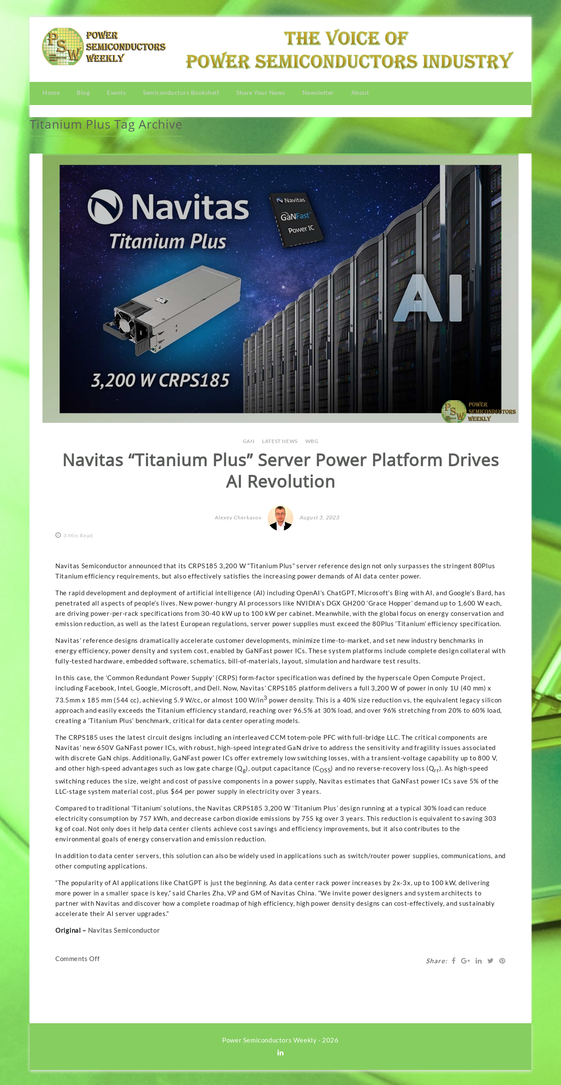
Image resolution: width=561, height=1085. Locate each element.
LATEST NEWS (280, 439)
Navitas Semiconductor (124, 928)
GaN (249, 439)
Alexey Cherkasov (238, 515)
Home (51, 92)
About (360, 92)
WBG (312, 439)
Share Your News (260, 92)
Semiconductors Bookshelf (181, 92)
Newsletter (318, 92)
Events (116, 92)
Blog (83, 92)
